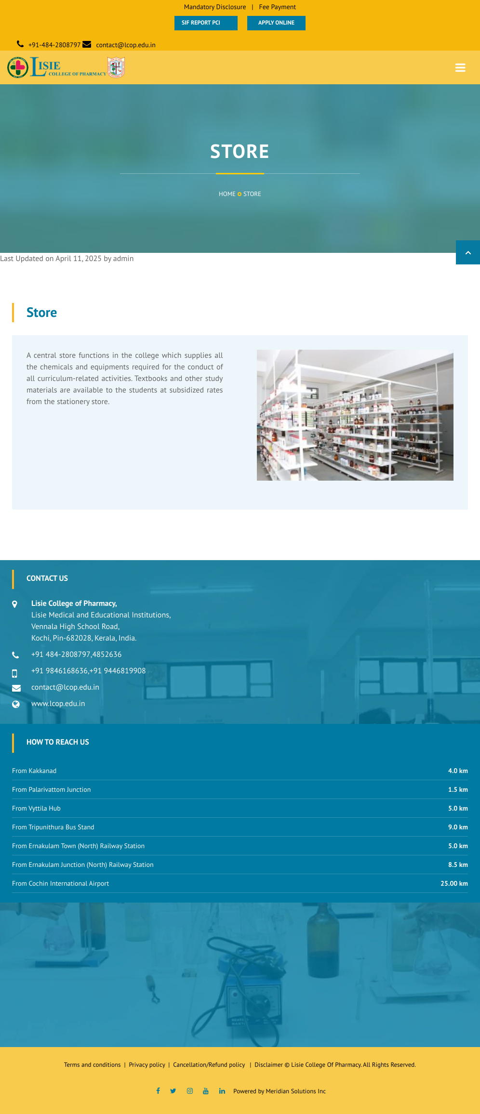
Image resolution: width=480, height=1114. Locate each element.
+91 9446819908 (118, 671)
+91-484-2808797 (54, 44)
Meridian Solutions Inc (296, 1091)
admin (123, 258)
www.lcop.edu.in (58, 703)
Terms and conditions (92, 1065)
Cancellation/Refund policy (209, 1065)
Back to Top (468, 252)
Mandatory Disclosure (215, 6)
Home (227, 194)
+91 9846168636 (59, 671)
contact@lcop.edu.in (125, 44)
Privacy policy (149, 1065)
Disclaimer (268, 1065)
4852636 (106, 654)
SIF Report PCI (206, 22)
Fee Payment (277, 6)
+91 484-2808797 (61, 654)
